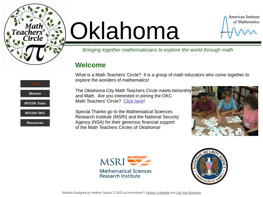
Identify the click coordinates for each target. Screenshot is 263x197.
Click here (133, 101)
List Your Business (188, 192)
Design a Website (158, 192)
